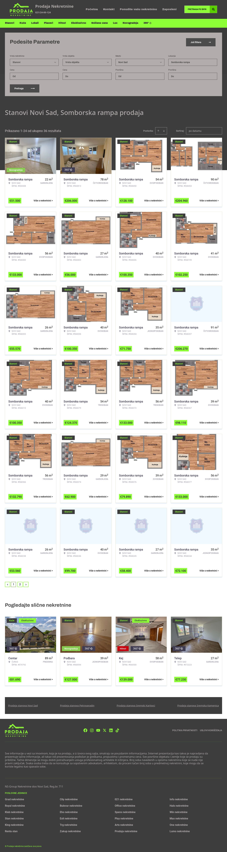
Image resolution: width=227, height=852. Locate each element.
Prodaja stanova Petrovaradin (77, 704)
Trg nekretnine (68, 824)
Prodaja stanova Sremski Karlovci (136, 704)
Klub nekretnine (14, 811)
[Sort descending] (163, 130)
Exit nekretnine (69, 817)
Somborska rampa (180, 61)
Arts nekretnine (124, 824)
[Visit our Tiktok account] (117, 729)
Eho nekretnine (69, 811)
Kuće (23, 23)
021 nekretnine (124, 798)
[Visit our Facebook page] (85, 729)
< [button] (8, 584)
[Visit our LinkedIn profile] (111, 729)
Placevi (48, 23)
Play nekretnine (124, 817)
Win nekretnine (179, 811)
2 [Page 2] (20, 584)
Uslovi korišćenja (211, 729)
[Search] (213, 9)
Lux (115, 23)
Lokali (35, 23)
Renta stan (11, 830)
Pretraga (24, 87)
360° (147, 23)
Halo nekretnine (179, 805)
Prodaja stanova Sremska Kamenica (198, 704)
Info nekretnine (179, 798)
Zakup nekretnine (70, 830)
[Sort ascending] (158, 130)
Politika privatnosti (184, 729)
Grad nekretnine (14, 798)
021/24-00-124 (43, 12)
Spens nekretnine (125, 811)
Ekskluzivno (78, 23)
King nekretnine (14, 824)
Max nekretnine (179, 817)
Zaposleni (169, 9)
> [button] (26, 584)
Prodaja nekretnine (126, 830)
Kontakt (109, 9)
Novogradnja (130, 23)
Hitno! (62, 23)
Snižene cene (99, 23)
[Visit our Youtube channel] (98, 729)
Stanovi (9, 23)
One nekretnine (179, 824)
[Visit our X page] (105, 729)
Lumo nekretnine (180, 830)
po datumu (195, 130)
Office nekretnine (125, 805)
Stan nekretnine (14, 817)
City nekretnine (69, 798)
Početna (92, 9)
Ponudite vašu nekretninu (138, 9)
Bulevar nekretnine (71, 805)
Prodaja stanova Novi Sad (23, 704)
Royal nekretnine (15, 805)
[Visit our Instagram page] (92, 729)
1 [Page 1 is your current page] (13, 584)
